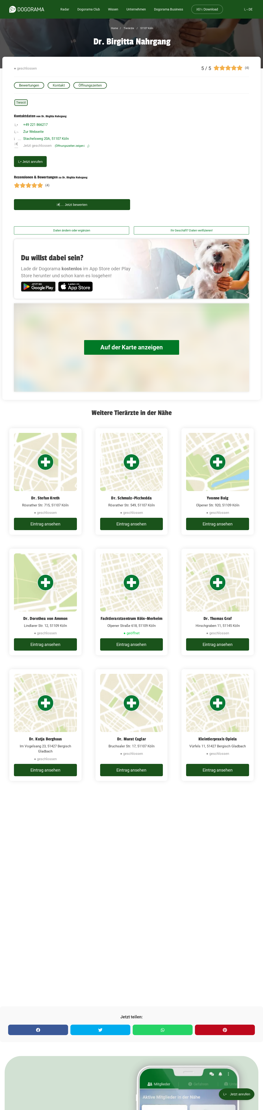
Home (114, 28)
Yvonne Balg (217, 498)
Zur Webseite (33, 132)
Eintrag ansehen (45, 524)
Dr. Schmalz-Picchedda (131, 498)
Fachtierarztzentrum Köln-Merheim (131, 618)
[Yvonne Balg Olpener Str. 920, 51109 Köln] (217, 481)
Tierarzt (21, 102)
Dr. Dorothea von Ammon (45, 618)
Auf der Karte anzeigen (131, 347)
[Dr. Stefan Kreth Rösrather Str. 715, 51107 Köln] (45, 481)
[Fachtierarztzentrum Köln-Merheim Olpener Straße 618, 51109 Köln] (131, 602)
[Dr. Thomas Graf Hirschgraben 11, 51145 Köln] (217, 602)
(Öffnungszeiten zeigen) (72, 145)
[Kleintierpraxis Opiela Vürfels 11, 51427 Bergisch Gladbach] (217, 725)
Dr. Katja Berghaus (45, 739)
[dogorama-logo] (26, 9)
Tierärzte (128, 28)
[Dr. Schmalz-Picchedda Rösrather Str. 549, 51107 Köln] (131, 481)
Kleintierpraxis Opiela (217, 739)
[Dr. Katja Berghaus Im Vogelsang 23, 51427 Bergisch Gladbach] (45, 725)
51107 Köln (146, 28)
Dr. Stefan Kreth (45, 498)
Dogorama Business (168, 9)
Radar (64, 9)
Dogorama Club (88, 9)
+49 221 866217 (35, 125)
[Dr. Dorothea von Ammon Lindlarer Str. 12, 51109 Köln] (45, 602)
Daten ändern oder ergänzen (71, 230)
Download (207, 9)
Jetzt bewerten (72, 205)
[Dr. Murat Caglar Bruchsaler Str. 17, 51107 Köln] (131, 725)
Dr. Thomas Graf (218, 618)
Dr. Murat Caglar (131, 739)
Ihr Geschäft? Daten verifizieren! (192, 230)
